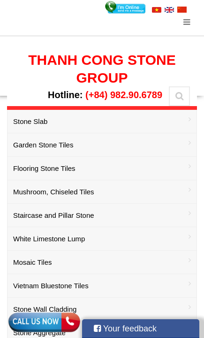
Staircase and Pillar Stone (102, 214)
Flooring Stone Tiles (102, 167)
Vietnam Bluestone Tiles (102, 285)
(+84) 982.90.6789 (123, 95)
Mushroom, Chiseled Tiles (102, 191)
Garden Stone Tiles (102, 144)
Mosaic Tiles (102, 261)
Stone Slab (102, 120)
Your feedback (125, 328)
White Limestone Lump (102, 238)
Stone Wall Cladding (102, 308)
